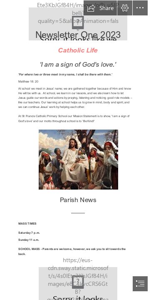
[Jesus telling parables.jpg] (78, 159)
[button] (100, 7)
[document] (78, 150)
